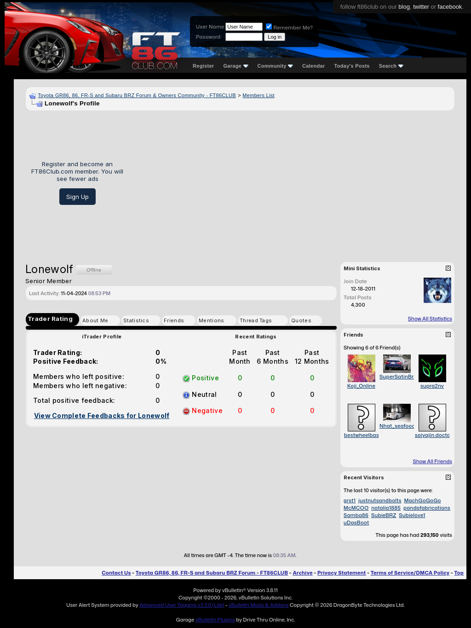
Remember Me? (289, 27)
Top (459, 572)
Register (203, 66)
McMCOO (356, 508)
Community (275, 66)
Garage (235, 66)
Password (208, 37)
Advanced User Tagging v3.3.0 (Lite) (181, 605)
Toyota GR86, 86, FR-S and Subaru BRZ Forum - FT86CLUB (212, 572)
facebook (450, 6)
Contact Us (116, 572)
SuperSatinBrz (397, 376)
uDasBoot (356, 522)
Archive (302, 572)
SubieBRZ (383, 515)
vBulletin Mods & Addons (259, 605)
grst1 (350, 500)
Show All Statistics (430, 318)
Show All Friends (432, 461)
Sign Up (77, 196)
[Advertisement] (292, 182)
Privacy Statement (341, 572)
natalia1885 (386, 508)
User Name (210, 26)
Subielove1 (412, 515)
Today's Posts (352, 66)
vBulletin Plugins (215, 619)
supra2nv (432, 386)
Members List (258, 95)
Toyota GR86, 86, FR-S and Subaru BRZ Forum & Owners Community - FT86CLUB (137, 95)
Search (391, 66)
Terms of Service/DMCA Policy (410, 572)
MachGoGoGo (422, 500)
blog (404, 6)
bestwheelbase (363, 435)
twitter (421, 6)
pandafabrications (426, 508)
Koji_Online (361, 386)
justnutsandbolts (380, 500)
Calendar (313, 66)
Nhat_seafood (397, 426)
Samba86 (356, 515)
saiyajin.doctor (433, 435)
